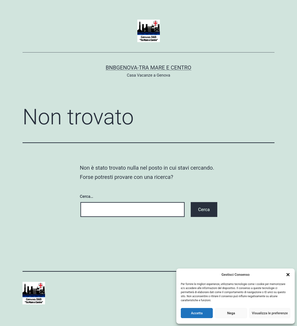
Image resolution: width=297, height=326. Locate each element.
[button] (288, 274)
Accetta (197, 313)
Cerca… (86, 196)
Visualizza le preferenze (270, 313)
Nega (231, 313)
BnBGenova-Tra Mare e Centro (148, 67)
